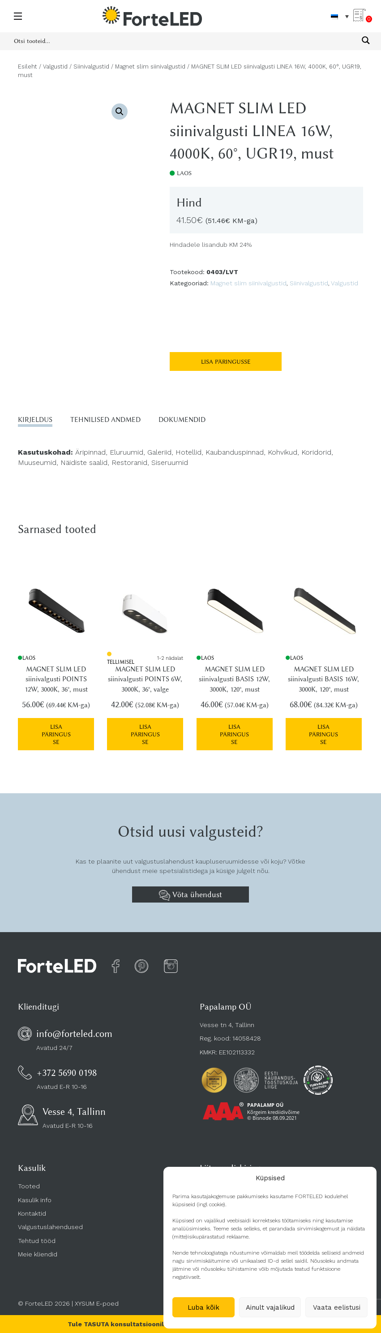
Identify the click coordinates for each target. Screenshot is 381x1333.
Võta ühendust (190, 893)
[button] (119, 111)
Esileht (27, 66)
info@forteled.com (74, 1031)
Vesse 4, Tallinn (74, 1109)
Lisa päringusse (226, 361)
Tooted (29, 1184)
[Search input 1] (184, 40)
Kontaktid (32, 1211)
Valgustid (55, 66)
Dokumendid (181, 420)
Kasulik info (34, 1197)
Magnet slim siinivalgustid (150, 66)
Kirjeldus (35, 420)
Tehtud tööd (37, 1238)
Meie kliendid (37, 1252)
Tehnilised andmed (105, 420)
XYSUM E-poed (97, 1301)
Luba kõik (203, 1307)
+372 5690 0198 (67, 1070)
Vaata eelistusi (336, 1307)
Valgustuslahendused (50, 1225)
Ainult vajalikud (270, 1307)
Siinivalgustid (91, 66)
